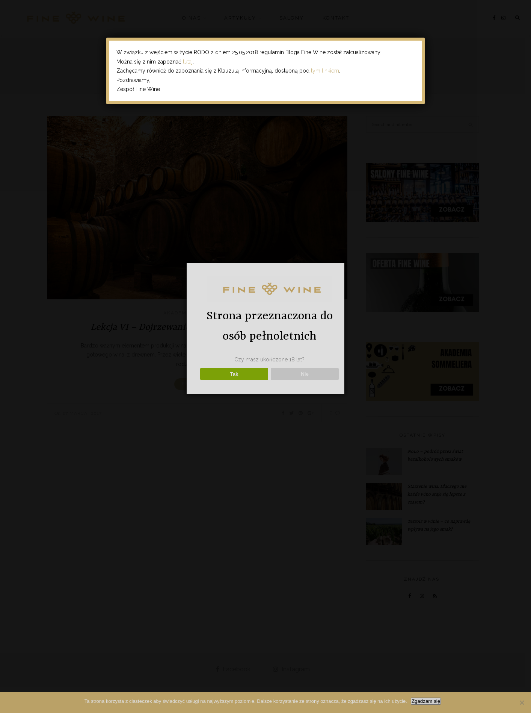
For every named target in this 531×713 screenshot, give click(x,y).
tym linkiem (325, 71)
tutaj (188, 62)
